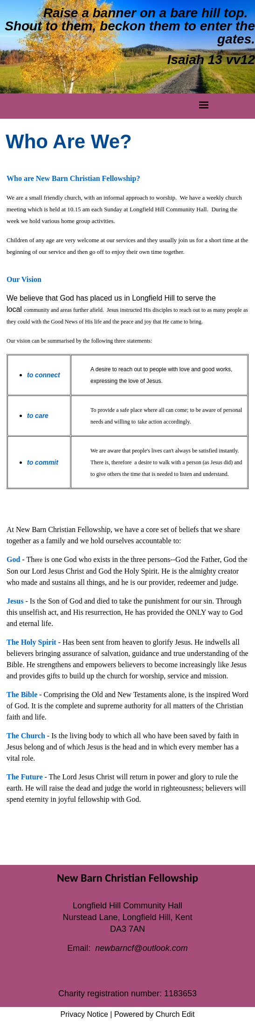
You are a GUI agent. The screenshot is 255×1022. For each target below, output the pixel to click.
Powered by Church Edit (154, 1014)
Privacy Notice (84, 1014)
